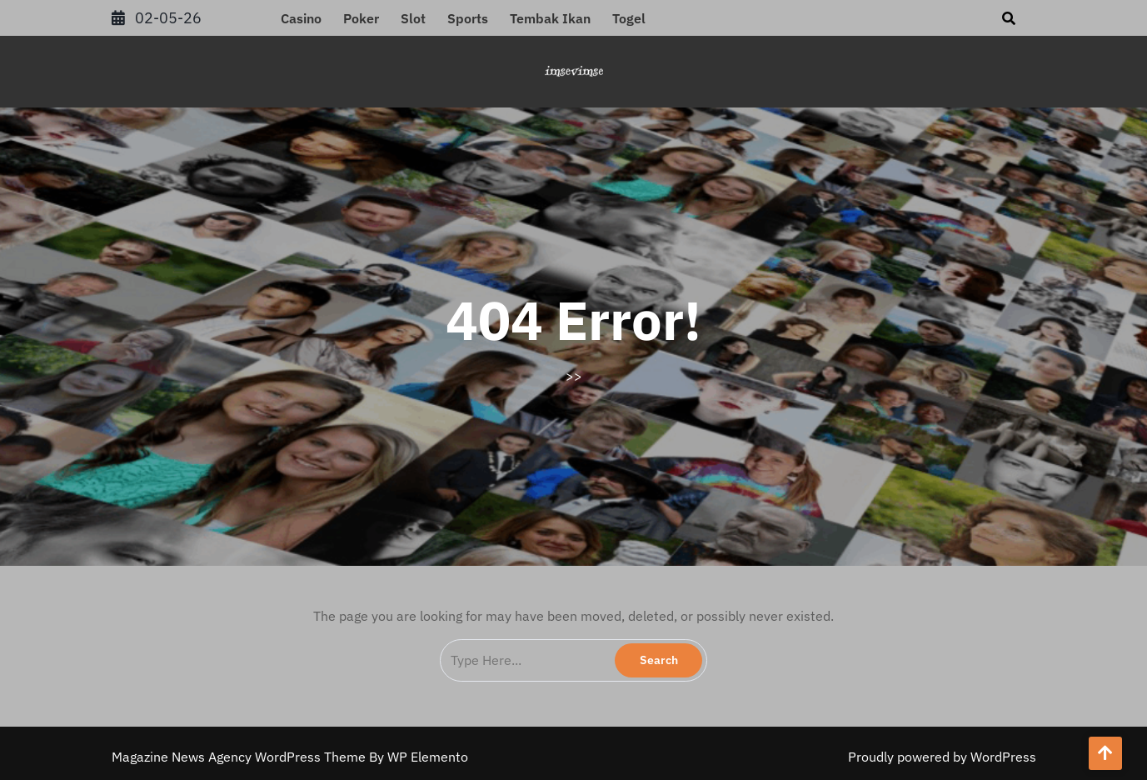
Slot (413, 18)
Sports (467, 18)
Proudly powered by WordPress (942, 756)
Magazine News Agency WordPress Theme (240, 756)
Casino (301, 18)
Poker (361, 18)
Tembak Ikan (550, 18)
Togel (629, 18)
